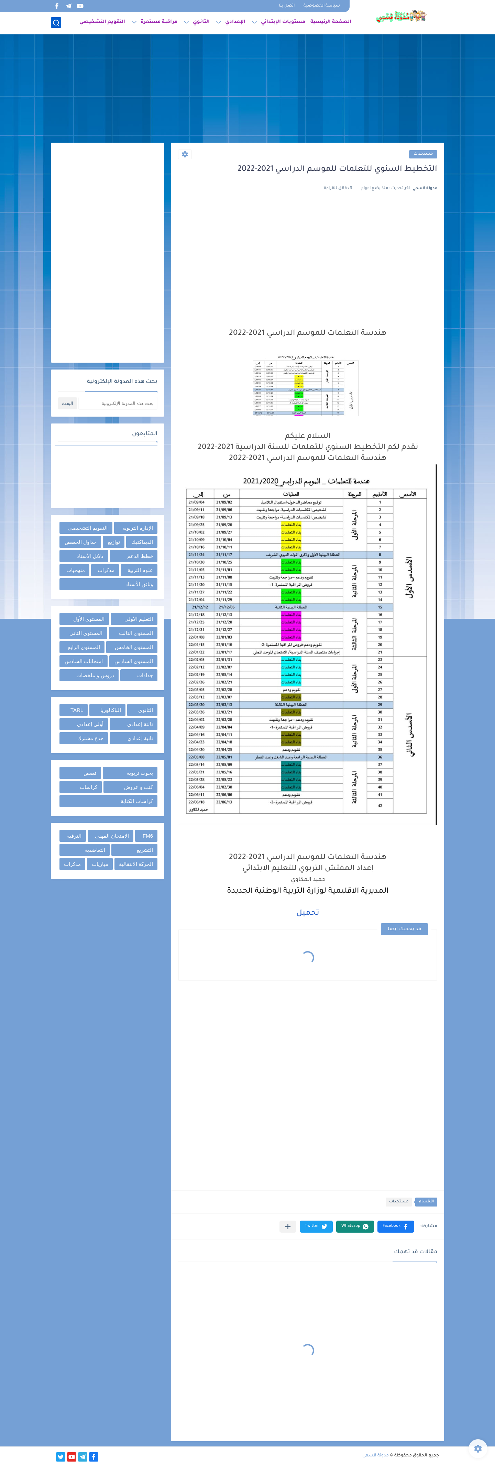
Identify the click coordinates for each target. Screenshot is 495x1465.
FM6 (148, 836)
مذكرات (106, 570)
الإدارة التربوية (137, 528)
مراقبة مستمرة (159, 22)
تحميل (307, 914)
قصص (90, 773)
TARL (76, 710)
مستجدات (423, 154)
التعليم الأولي (138, 619)
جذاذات (145, 675)
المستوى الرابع (84, 647)
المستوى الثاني (85, 633)
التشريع (145, 850)
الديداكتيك (142, 542)
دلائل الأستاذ (90, 556)
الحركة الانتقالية (136, 864)
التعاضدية (95, 850)
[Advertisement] (247, 89)
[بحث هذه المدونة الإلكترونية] (117, 403)
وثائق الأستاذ (139, 584)
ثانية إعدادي (140, 738)
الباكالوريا (110, 710)
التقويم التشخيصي (102, 22)
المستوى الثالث (136, 633)
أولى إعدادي (90, 724)
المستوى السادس (133, 661)
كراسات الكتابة (137, 801)
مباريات (100, 864)
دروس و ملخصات (95, 675)
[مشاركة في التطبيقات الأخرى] (287, 1227)
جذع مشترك (90, 738)
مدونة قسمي (375, 1455)
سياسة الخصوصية (322, 6)
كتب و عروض (138, 787)
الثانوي (201, 22)
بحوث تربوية (140, 773)
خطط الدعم (140, 556)
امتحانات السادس (84, 661)
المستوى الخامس (134, 647)
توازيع (114, 542)
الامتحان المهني (112, 836)
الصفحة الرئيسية (330, 22)
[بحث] (56, 23)
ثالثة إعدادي (140, 724)
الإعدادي (235, 22)
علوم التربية (140, 570)
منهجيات (75, 570)
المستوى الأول (88, 619)
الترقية (74, 836)
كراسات (88, 787)
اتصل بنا (287, 6)
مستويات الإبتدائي (283, 22)
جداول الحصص (81, 542)
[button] (395, 1227)
